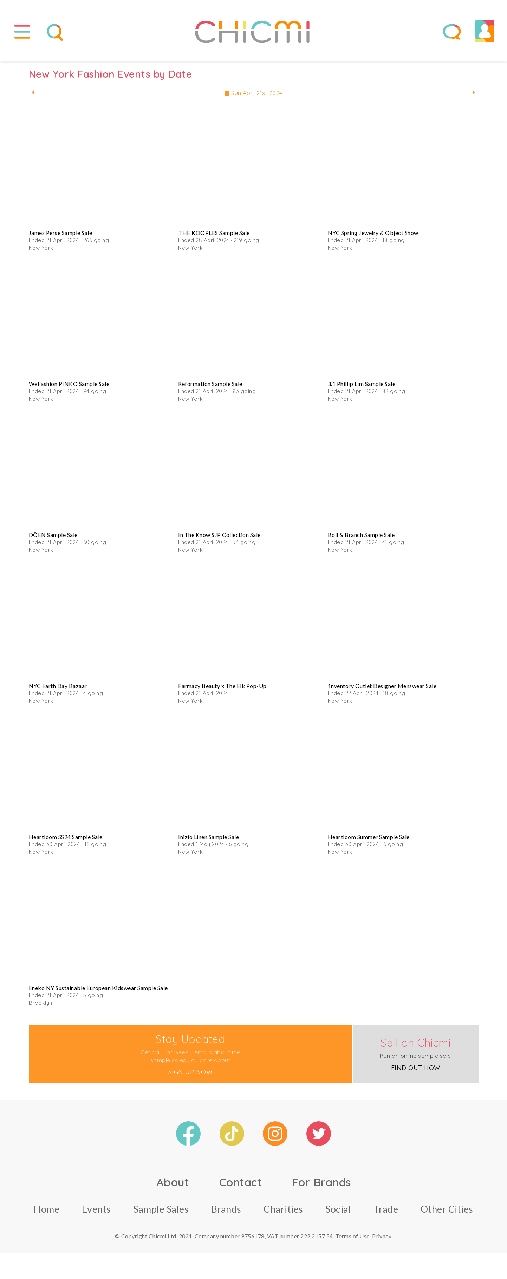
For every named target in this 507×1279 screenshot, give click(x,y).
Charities (283, 1210)
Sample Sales (161, 1210)
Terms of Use (353, 1237)
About (172, 1183)
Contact (240, 1183)
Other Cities (447, 1210)
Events (96, 1210)
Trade (385, 1210)
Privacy (381, 1237)
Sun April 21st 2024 (253, 94)
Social (338, 1210)
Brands (226, 1210)
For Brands (321, 1183)
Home (46, 1210)
